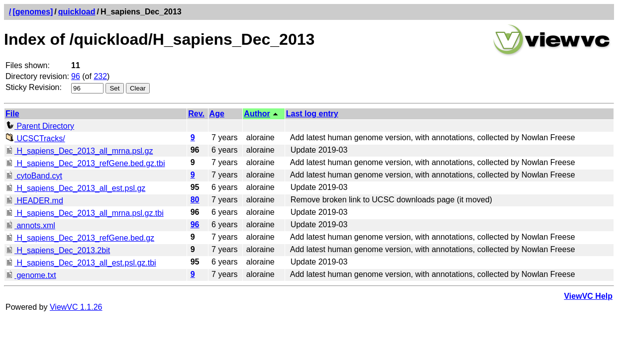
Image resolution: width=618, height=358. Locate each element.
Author (257, 113)
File (12, 113)
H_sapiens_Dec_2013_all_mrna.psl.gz (79, 151)
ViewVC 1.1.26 (76, 307)
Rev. (196, 113)
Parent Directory (39, 126)
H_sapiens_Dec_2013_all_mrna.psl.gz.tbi (84, 213)
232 (100, 76)
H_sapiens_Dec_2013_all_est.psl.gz (75, 188)
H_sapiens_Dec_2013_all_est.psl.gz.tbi (80, 263)
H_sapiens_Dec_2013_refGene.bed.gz (79, 238)
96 (75, 76)
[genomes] (32, 11)
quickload (77, 11)
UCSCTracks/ (35, 138)
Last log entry (312, 113)
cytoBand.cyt (33, 176)
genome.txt (30, 275)
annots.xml (30, 225)
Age (216, 113)
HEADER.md (34, 200)
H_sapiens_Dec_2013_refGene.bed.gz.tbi (85, 163)
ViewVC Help (588, 296)
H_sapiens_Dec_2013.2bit (57, 250)
